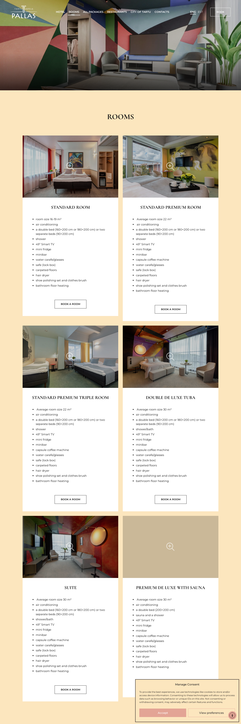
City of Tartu (141, 12)
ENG (193, 12)
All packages (93, 12)
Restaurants (117, 12)
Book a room (70, 303)
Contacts (162, 12)
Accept (163, 713)
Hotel (60, 12)
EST (200, 12)
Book (220, 11)
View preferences (211, 713)
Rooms (74, 12)
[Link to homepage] (24, 12)
